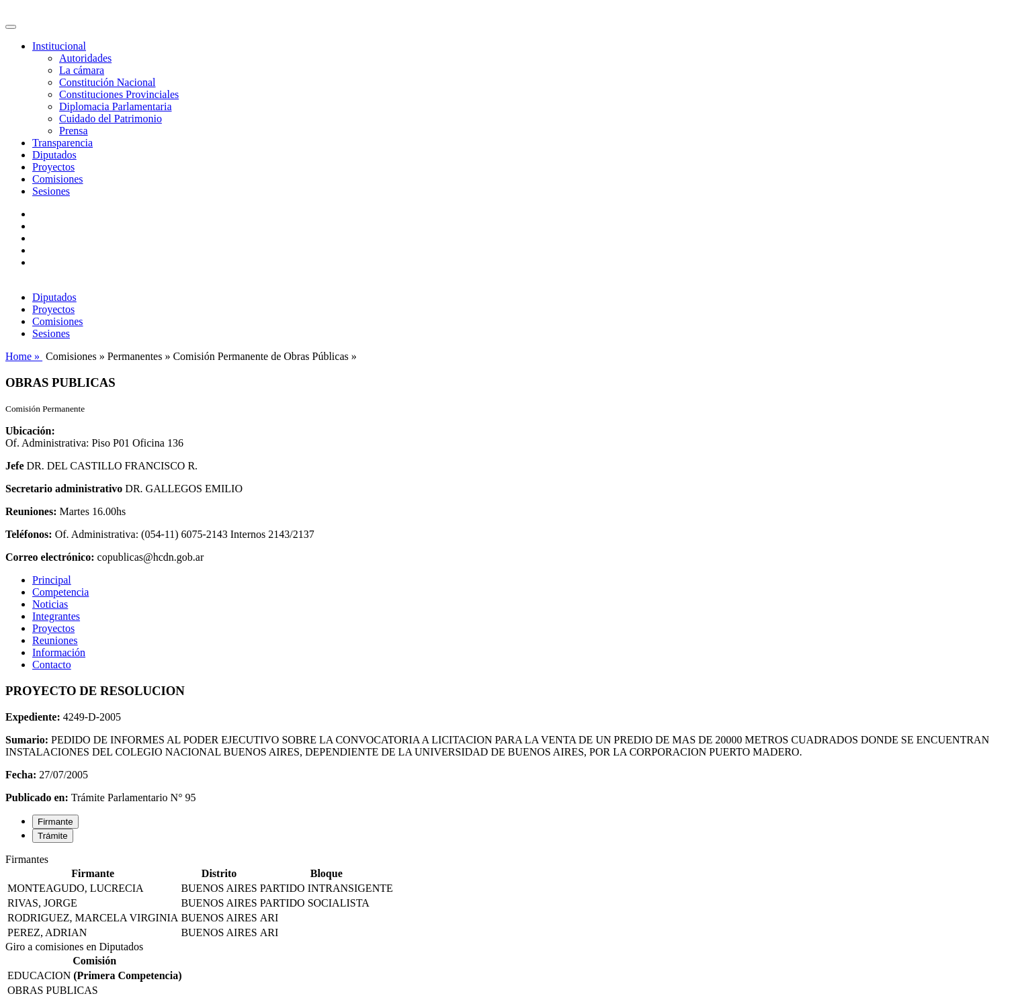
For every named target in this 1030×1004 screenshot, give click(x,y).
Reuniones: (30, 511)
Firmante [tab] (55, 822)
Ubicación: (30, 431)
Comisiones (57, 179)
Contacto (51, 664)
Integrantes (56, 616)
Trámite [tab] (53, 836)
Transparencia (62, 142)
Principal (51, 580)
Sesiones (51, 191)
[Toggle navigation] (10, 27)
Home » (23, 356)
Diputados (54, 155)
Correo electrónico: (50, 557)
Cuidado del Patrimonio (110, 118)
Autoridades (85, 58)
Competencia (60, 592)
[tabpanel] (515, 897)
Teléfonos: (28, 534)
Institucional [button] (59, 46)
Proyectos (53, 167)
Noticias (50, 604)
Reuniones (55, 640)
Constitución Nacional (107, 82)
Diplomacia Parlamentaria (115, 106)
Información (58, 652)
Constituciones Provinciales (119, 94)
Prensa (73, 130)
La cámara (81, 70)
